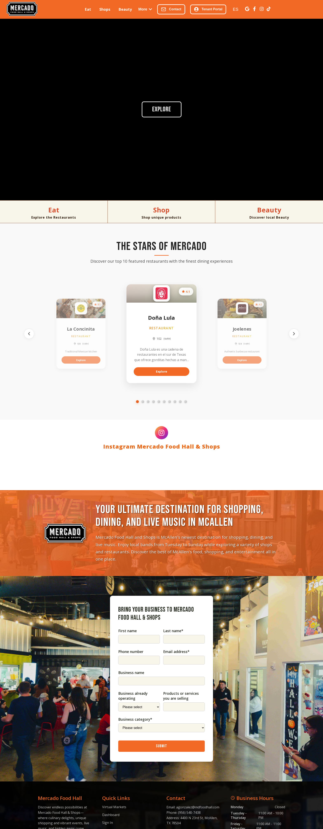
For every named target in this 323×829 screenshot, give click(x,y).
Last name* (173, 694)
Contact (171, 9)
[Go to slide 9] (180, 401)
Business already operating (132, 759)
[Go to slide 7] (169, 401)
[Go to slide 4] (153, 401)
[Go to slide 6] (164, 401)
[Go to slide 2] (142, 401)
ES (235, 9)
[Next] (294, 334)
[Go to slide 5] (158, 401)
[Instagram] (261, 9)
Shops (104, 9)
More (145, 9)
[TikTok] (268, 9)
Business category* (135, 782)
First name (127, 694)
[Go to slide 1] (137, 401)
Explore (161, 109)
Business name (131, 736)
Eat (88, 9)
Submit (161, 809)
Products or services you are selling (181, 759)
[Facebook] (254, 9)
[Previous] (29, 334)
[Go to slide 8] (174, 401)
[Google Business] (247, 9)
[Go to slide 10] (185, 401)
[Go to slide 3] (148, 401)
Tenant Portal (208, 9)
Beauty (125, 9)
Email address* (176, 715)
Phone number (130, 715)
